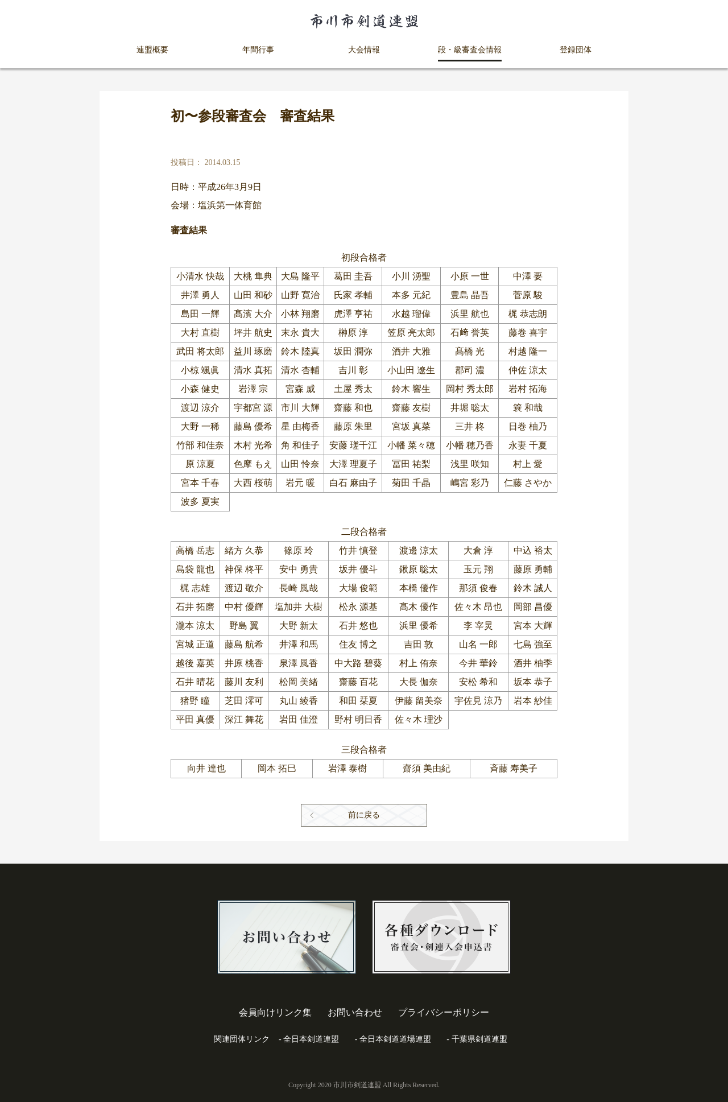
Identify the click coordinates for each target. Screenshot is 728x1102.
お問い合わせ (355, 1012)
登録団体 (576, 50)
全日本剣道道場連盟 (395, 1039)
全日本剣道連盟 (311, 1039)
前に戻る (364, 815)
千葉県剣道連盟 (479, 1039)
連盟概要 (152, 50)
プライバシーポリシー (443, 1012)
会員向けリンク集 (275, 1012)
